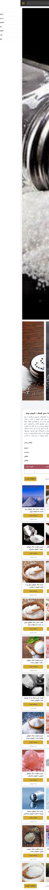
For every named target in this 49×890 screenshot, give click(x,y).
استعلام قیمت (10, 478)
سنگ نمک (36, 671)
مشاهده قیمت (36, 516)
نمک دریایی (36, 746)
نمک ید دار (36, 519)
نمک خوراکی (12, 519)
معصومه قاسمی (30, 478)
